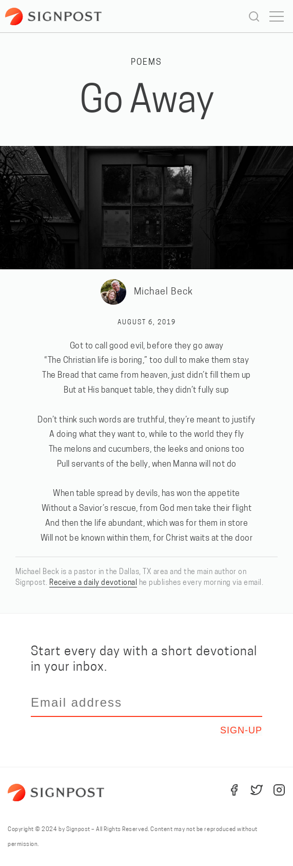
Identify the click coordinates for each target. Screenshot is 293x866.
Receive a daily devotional (93, 583)
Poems (146, 63)
